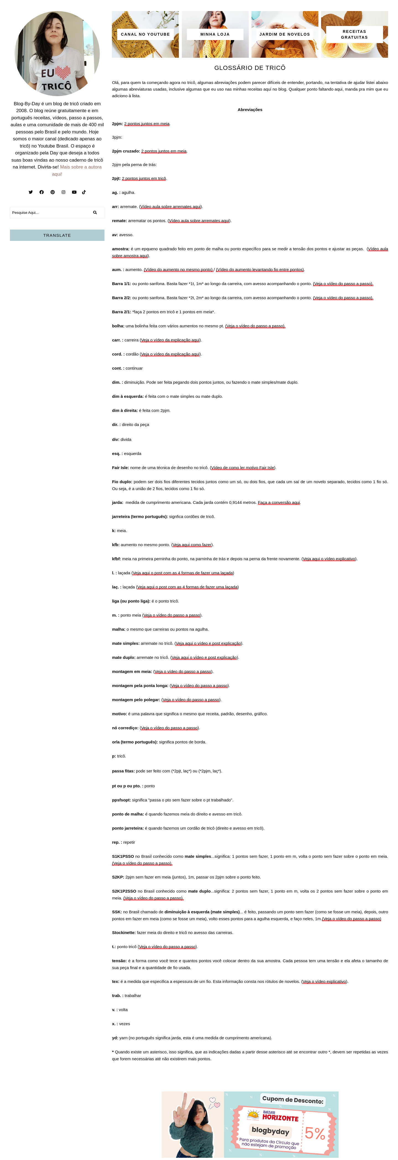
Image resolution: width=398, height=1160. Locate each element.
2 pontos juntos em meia (146, 123)
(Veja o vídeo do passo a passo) (351, 918)
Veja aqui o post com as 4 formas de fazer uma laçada (183, 572)
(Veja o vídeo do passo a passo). (343, 283)
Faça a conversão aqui (279, 502)
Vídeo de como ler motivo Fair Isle (242, 467)
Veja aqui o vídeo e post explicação (208, 643)
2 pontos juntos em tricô (144, 178)
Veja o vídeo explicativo (324, 981)
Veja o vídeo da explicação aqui (170, 340)
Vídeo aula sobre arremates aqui (170, 206)
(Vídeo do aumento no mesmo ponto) (179, 269)
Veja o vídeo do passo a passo (172, 615)
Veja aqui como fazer (192, 544)
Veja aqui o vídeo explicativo (329, 558)
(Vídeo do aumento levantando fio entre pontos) (260, 269)
